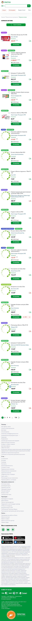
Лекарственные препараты (12, 17)
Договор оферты (5, 446)
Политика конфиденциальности (9, 433)
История (3, 460)
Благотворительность (7, 465)
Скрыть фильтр (16, 25)
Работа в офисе (5, 518)
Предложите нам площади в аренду (10, 504)
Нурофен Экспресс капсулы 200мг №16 (20, 362)
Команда (3, 462)
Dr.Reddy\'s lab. (14, 404)
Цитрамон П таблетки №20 (18, 73)
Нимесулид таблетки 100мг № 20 (19, 325)
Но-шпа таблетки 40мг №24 (18, 152)
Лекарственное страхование (8, 471)
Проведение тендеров (7, 499)
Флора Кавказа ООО (15, 270)
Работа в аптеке (5, 517)
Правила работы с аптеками (8, 479)
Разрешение (4, 439)
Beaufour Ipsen (14, 56)
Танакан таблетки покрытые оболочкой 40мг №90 (18, 53)
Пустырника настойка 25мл (18, 269)
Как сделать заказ (6, 426)
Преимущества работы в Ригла (9, 515)
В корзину (16, 44)
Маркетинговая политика (8, 442)
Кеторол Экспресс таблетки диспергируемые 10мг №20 (18, 401)
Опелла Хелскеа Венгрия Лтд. (17, 233)
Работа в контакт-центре (7, 520)
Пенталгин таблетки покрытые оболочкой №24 (19, 132)
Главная (3, 17)
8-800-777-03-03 (6, 590)
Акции (4, 10)
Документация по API (7, 507)
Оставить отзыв (5, 467)
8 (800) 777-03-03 (10, 556)
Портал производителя (7, 502)
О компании (4, 458)
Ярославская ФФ (15, 288)
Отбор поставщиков (6, 506)
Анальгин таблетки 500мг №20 (19, 112)
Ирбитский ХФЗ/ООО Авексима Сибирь (20, 345)
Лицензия (3, 437)
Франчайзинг (4, 500)
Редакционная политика (7, 469)
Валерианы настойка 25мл (18, 286)
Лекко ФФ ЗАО (14, 36)
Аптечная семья (5, 484)
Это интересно (5, 432)
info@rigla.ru (7, 608)
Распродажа (12, 10)
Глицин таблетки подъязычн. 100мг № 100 (21, 172)
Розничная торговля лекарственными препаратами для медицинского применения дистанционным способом (16, 450)
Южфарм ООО (14, 327)
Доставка (3, 430)
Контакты (3, 464)
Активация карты (5, 485)
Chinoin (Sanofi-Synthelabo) (17, 154)
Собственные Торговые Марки (9, 509)
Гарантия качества (6, 472)
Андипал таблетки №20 (17, 212)
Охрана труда (5, 522)
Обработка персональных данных (10, 452)
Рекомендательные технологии (9, 478)
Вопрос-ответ (5, 492)
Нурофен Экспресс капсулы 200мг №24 (20, 305)
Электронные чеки (6, 494)
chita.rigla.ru (24, 547)
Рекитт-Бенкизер (15, 308)
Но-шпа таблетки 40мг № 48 (18, 231)
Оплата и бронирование (7, 428)
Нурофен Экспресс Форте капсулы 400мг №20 (20, 93)
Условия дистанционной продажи (10, 440)
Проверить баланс (6, 489)
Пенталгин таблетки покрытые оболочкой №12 (19, 250)
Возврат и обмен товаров (8, 444)
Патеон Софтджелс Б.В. (16, 95)
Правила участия (5, 487)
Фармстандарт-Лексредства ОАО (18, 75)
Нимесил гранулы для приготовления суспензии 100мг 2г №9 (21, 192)
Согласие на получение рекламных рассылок (13, 454)
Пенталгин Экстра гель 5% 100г (19, 34)
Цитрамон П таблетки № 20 (18, 343)
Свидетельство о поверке (8, 474)
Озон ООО (13, 175)
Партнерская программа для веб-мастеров (12, 511)
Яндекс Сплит (21, 10)
